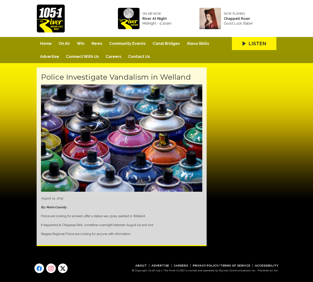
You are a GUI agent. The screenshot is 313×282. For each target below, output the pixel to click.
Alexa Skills (198, 43)
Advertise (49, 56)
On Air (64, 43)
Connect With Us (82, 56)
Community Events (127, 43)
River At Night (154, 19)
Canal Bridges (166, 43)
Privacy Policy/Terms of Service (221, 265)
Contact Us (139, 56)
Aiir (276, 270)
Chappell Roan (237, 19)
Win (81, 43)
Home (46, 43)
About (141, 265)
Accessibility (267, 265)
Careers (113, 56)
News (97, 43)
